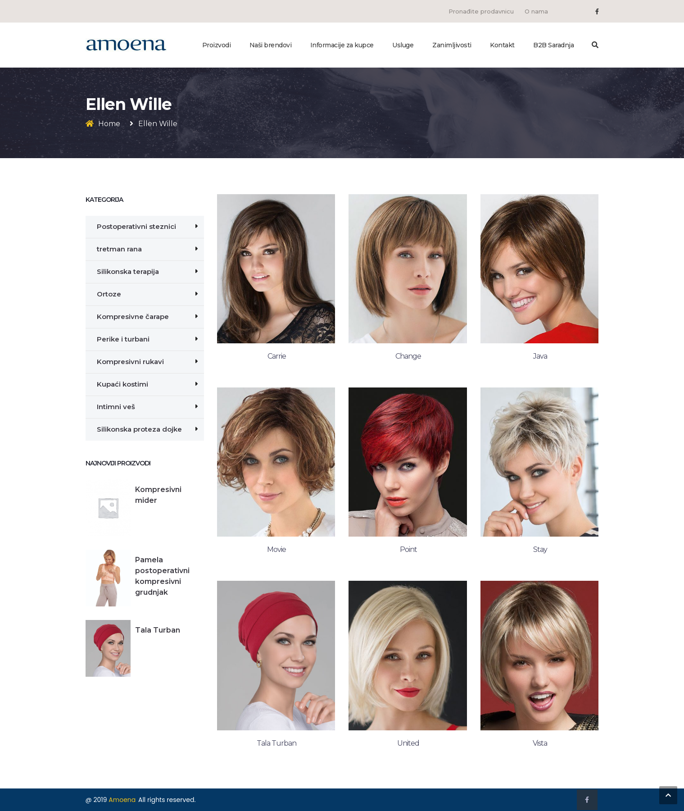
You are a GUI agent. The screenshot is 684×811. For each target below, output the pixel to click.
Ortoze (109, 294)
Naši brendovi (270, 45)
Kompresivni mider (158, 495)
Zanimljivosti (451, 45)
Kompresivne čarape (133, 316)
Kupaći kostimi (122, 384)
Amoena (122, 799)
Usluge (402, 45)
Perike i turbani (123, 339)
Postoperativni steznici (136, 226)
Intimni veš (116, 406)
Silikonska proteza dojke (139, 429)
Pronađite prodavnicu (481, 11)
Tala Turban (157, 630)
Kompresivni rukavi (130, 361)
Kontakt (502, 45)
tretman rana (119, 249)
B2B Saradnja (553, 45)
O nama (536, 11)
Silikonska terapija (128, 271)
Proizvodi (216, 45)
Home (109, 123)
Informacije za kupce (342, 45)
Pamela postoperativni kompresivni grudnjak (162, 576)
